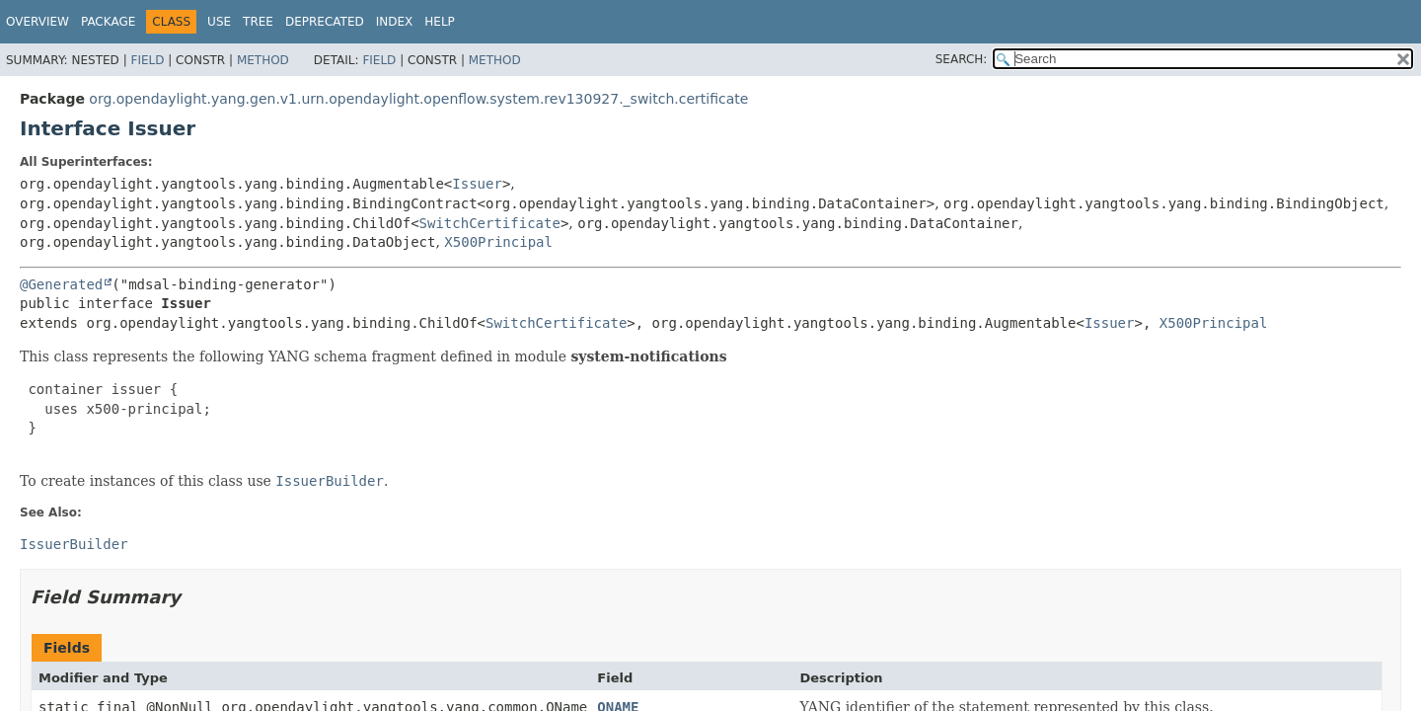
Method (263, 60)
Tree (258, 22)
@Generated (61, 284)
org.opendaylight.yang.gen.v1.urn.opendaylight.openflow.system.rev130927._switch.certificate (418, 99)
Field (147, 60)
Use (219, 22)
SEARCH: (961, 59)
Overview (37, 22)
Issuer (477, 184)
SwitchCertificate (490, 223)
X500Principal (498, 242)
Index (394, 22)
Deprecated (324, 22)
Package (108, 22)
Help (439, 22)
